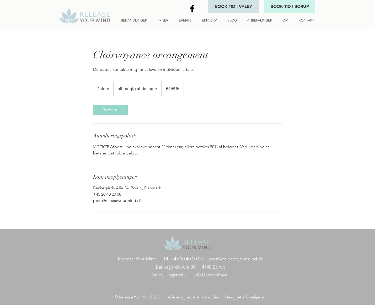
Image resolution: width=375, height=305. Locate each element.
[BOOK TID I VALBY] (233, 6)
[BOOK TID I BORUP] (289, 6)
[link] (110, 110)
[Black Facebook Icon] (192, 8)
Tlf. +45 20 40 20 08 (185, 259)
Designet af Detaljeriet (244, 297)
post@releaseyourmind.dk (236, 259)
